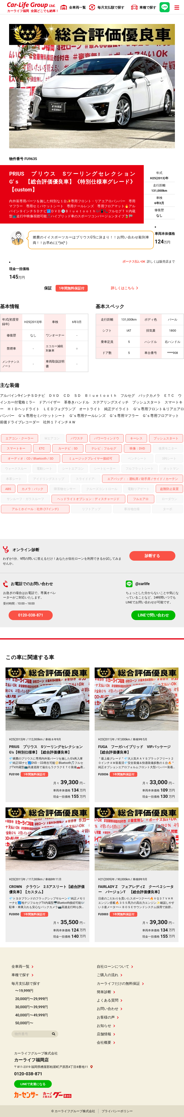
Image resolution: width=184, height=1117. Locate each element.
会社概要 (106, 1042)
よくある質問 (109, 1000)
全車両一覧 (23, 966)
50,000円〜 (24, 1023)
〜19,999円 (24, 991)
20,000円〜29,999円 (31, 999)
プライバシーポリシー (117, 1111)
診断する (152, 555)
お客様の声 (108, 1017)
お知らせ (106, 1026)
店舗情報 (106, 1034)
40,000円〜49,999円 (31, 1015)
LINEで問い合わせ (153, 615)
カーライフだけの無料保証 (120, 983)
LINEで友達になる (33, 1084)
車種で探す (23, 975)
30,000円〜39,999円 (31, 1007)
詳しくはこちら (124, 288)
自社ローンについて (115, 966)
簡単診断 (106, 992)
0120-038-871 (30, 615)
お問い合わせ (109, 1009)
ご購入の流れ (109, 975)
